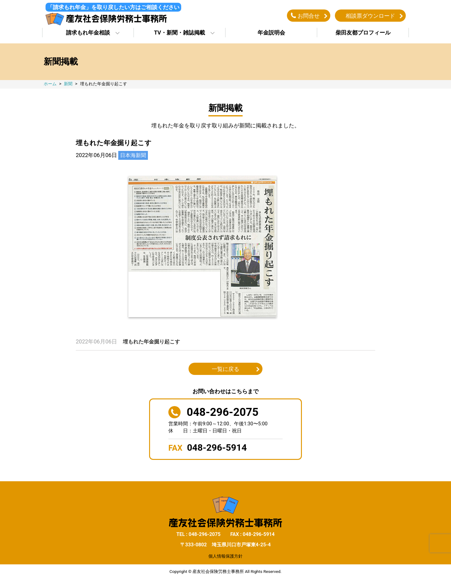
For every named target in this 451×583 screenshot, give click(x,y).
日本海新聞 (134, 157)
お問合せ (309, 16)
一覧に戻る (225, 371)
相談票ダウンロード (370, 16)
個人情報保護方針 (225, 557)
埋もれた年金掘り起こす (153, 343)
